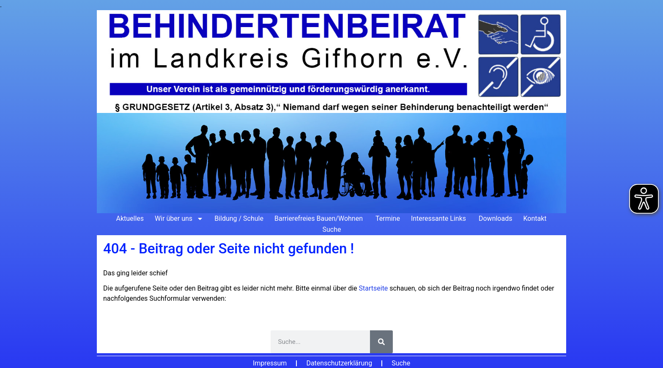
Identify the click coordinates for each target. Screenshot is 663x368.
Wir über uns (179, 218)
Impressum (270, 363)
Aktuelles (130, 218)
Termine (387, 218)
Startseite (374, 288)
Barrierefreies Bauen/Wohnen (319, 218)
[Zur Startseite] (331, 111)
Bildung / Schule (238, 218)
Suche (332, 229)
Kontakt (534, 218)
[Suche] (381, 341)
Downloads (495, 218)
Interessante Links (439, 218)
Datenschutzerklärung (339, 363)
